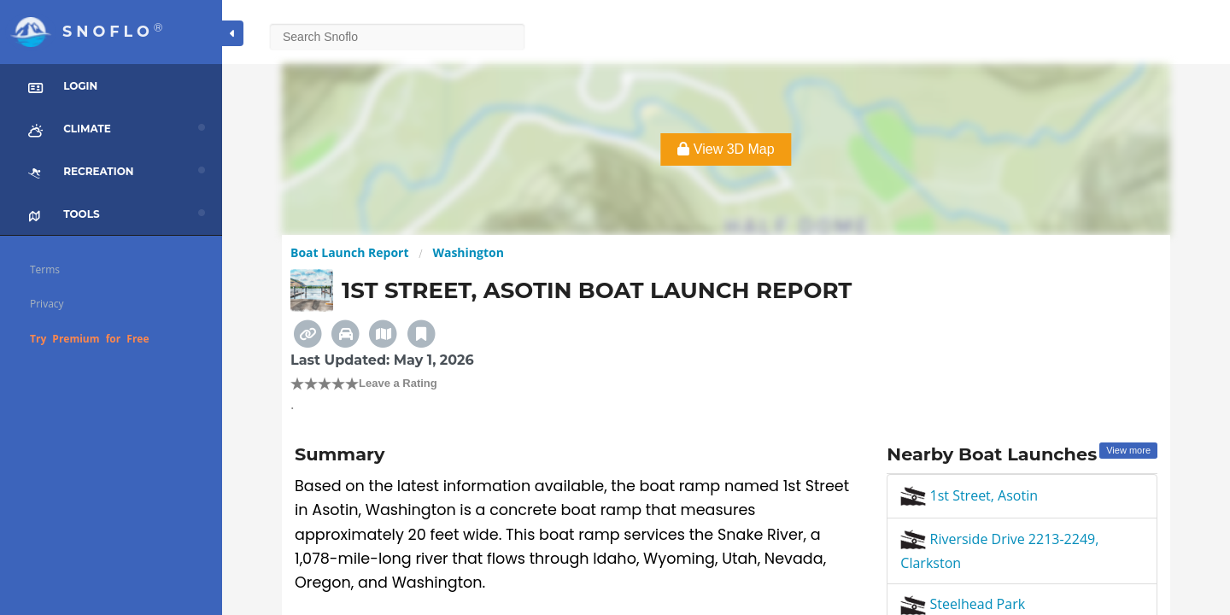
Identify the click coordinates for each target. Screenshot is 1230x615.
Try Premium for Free (89, 338)
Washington (467, 252)
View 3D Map (725, 149)
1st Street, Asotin (969, 495)
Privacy (47, 303)
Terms (45, 269)
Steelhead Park (962, 603)
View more (1128, 450)
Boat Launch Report (349, 252)
